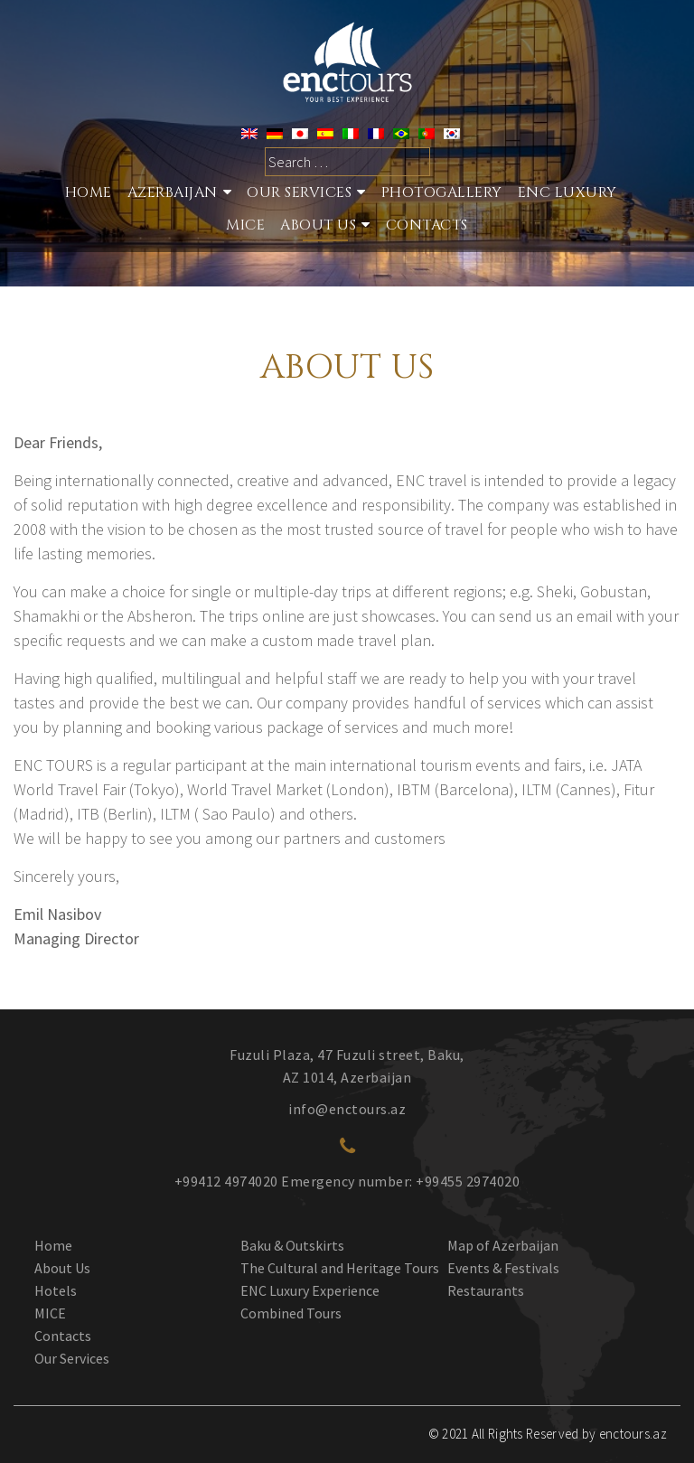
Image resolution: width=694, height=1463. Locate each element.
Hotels (55, 1290)
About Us (318, 225)
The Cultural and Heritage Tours (339, 1268)
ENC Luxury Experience (310, 1290)
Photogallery (441, 192)
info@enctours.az (347, 1109)
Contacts (427, 225)
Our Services (71, 1358)
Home (88, 192)
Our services (299, 192)
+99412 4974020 (226, 1181)
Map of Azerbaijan (502, 1245)
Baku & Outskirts (292, 1245)
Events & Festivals (503, 1268)
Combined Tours (291, 1313)
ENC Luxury (567, 192)
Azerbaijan (172, 192)
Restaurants (485, 1290)
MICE (245, 225)
